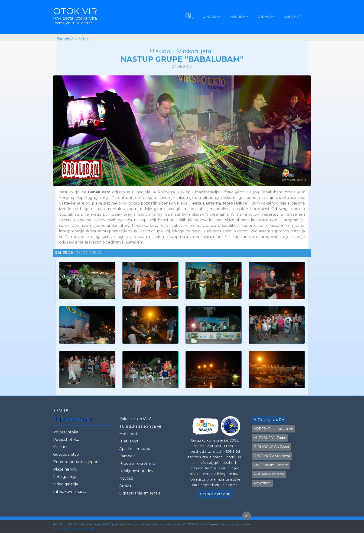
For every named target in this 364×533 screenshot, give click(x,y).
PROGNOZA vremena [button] (272, 456)
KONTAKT (293, 16)
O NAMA (210, 16)
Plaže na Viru (65, 469)
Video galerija (65, 484)
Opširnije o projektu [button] (215, 494)
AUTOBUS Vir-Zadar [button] (270, 438)
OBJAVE (264, 16)
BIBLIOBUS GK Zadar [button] (271, 447)
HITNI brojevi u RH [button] (269, 420)
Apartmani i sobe (134, 448)
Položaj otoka (65, 432)
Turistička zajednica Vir (140, 426)
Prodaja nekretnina (137, 463)
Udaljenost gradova (137, 471)
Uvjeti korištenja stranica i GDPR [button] (74, 529)
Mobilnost (128, 434)
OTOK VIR (75, 16)
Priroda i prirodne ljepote (76, 462)
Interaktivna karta (69, 491)
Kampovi (127, 456)
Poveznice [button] (262, 483)
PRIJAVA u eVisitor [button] (269, 474)
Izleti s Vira (129, 441)
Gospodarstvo (66, 454)
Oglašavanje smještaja (139, 493)
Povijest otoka (66, 439)
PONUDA (237, 16)
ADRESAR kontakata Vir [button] (273, 429)
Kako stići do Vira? (135, 419)
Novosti (126, 478)
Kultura (60, 447)
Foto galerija (64, 476)
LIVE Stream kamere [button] (271, 465)
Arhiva (125, 486)
